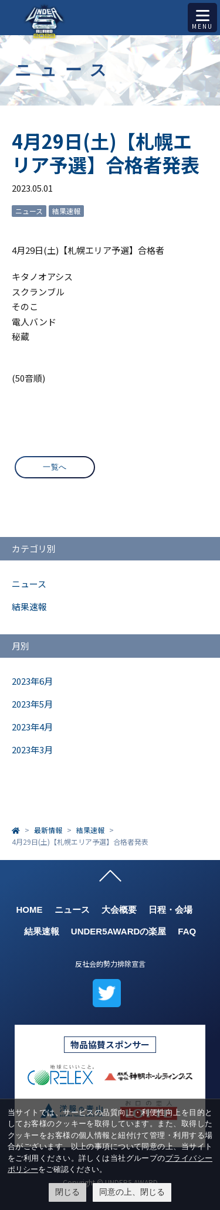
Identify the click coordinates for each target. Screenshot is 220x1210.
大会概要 (119, 910)
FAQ (187, 931)
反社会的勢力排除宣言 (110, 963)
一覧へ (55, 467)
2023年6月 (32, 681)
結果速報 (66, 211)
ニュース (29, 211)
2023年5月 (32, 704)
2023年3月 (32, 749)
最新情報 (48, 830)
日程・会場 (170, 910)
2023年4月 (32, 726)
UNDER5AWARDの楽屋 (119, 931)
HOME (29, 910)
